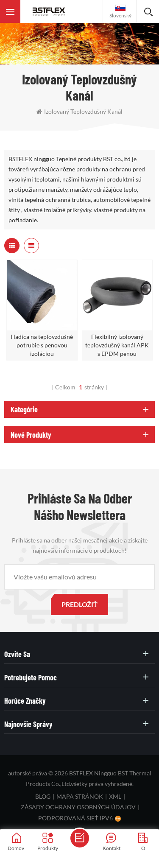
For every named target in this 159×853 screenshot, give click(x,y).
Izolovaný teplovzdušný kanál (79, 111)
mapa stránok (79, 796)
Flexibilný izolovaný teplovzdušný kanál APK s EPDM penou (117, 345)
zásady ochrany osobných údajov (78, 807)
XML (115, 796)
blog (42, 796)
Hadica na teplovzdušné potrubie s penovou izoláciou (42, 345)
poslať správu (79, 838)
